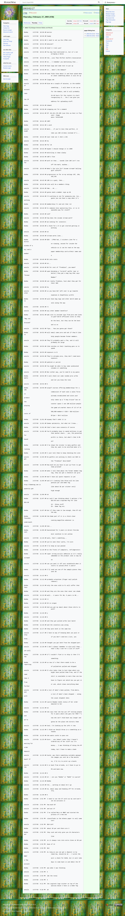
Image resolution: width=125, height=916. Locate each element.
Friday (40, 23)
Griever (108, 51)
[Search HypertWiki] (61, 2)
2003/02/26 (90, 33)
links (81, 21)
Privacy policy (7, 911)
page (98, 21)
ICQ (107, 49)
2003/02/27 (109, 33)
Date (107, 45)
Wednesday (27, 23)
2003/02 (108, 35)
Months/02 (109, 41)
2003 (107, 37)
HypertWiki (10, 2)
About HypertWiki (17, 911)
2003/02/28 (90, 35)
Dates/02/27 (109, 39)
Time (107, 43)
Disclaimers (27, 911)
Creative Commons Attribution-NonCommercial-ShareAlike (35, 908)
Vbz (107, 47)
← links (96, 33)
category (75, 21)
